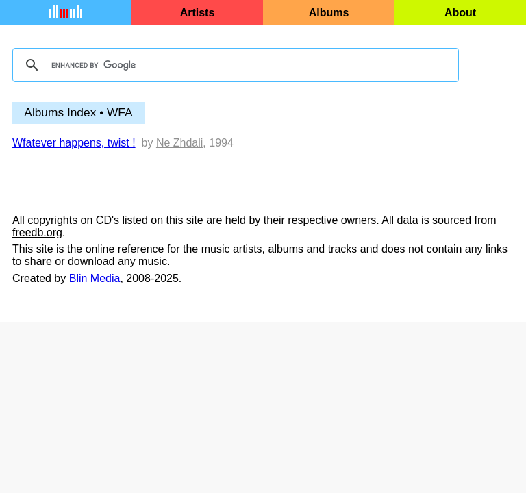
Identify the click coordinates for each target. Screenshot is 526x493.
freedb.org (37, 232)
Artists (197, 12)
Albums (329, 12)
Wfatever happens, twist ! (74, 143)
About (460, 12)
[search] (233, 65)
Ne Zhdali (179, 143)
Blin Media (95, 278)
